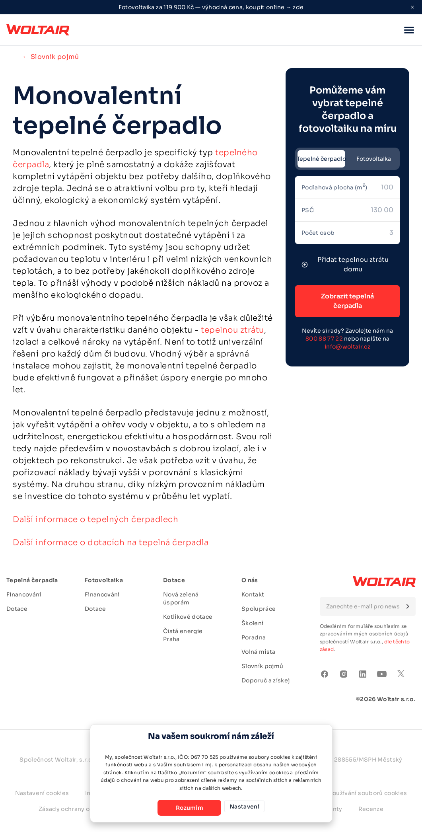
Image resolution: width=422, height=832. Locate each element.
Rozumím (183, 807)
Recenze (370, 809)
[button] (409, 29)
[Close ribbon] (412, 7)
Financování (23, 594)
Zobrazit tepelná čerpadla (347, 301)
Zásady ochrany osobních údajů (85, 809)
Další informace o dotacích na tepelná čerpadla (110, 543)
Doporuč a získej (265, 680)
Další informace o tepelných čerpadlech (95, 519)
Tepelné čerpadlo (321, 158)
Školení (252, 623)
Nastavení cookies (42, 793)
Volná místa (258, 651)
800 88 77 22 (324, 338)
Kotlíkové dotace (188, 616)
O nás (249, 580)
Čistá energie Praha (183, 635)
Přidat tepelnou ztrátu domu (345, 264)
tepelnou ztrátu (232, 330)
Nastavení (244, 807)
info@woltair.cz (347, 346)
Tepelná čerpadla (32, 580)
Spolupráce (258, 608)
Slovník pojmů (262, 666)
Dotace (16, 608)
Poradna (253, 637)
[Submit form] (408, 606)
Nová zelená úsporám (181, 598)
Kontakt (252, 594)
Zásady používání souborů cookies (356, 793)
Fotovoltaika (373, 158)
